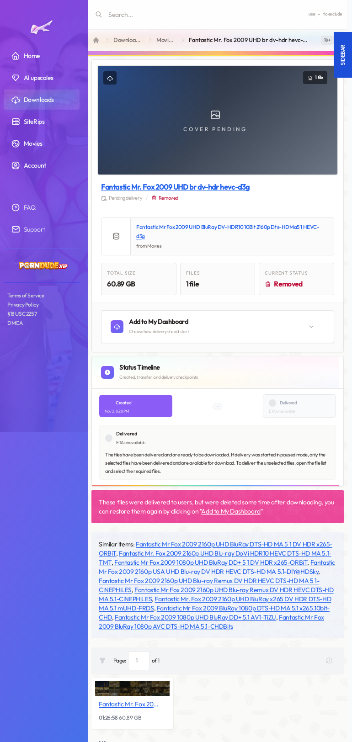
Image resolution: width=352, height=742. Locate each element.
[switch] (327, 40)
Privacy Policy (22, 304)
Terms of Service (25, 295)
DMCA (14, 322)
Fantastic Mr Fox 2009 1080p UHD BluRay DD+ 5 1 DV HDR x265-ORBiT (210, 562)
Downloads (127, 40)
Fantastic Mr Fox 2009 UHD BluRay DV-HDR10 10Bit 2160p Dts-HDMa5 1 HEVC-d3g (228, 231)
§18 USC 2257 (22, 313)
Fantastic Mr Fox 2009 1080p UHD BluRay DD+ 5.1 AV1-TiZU (195, 617)
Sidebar (342, 54)
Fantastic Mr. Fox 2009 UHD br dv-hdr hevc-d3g (175, 186)
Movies (165, 40)
